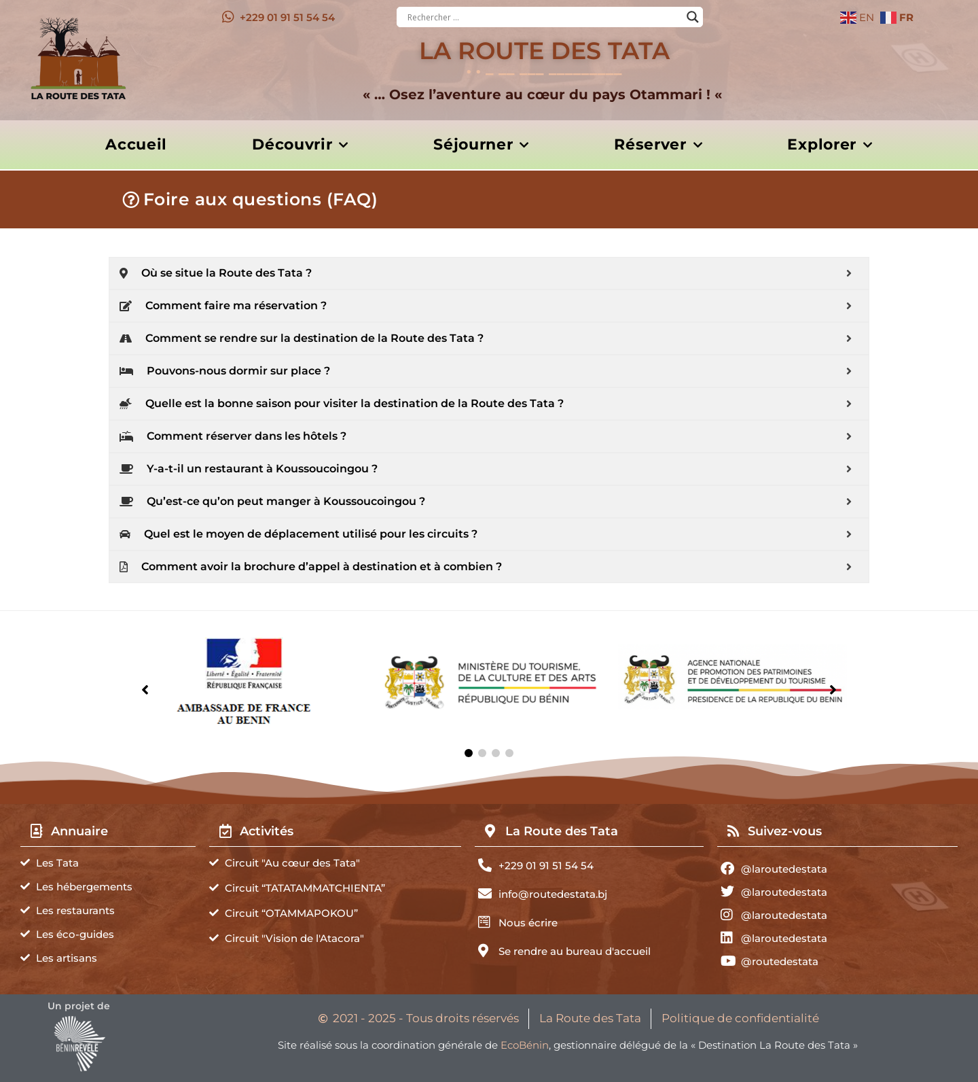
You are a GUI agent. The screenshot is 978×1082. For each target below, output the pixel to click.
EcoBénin (525, 1045)
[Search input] (544, 17)
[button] (469, 753)
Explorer (829, 145)
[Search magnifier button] (692, 17)
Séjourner (481, 145)
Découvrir (300, 145)
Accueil (136, 144)
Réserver (658, 145)
